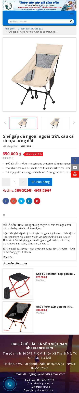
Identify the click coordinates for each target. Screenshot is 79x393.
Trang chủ (10, 28)
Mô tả (6, 214)
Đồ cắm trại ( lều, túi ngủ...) (30, 28)
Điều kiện (40, 214)
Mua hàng (40, 182)
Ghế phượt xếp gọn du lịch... (54, 306)
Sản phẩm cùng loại (15, 263)
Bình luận (57, 214)
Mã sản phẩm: (11, 146)
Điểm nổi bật (22, 214)
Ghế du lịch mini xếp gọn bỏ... (55, 273)
